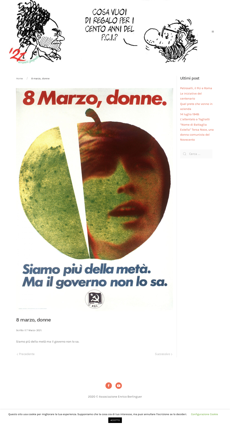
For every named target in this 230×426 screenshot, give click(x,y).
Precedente (25, 354)
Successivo (163, 354)
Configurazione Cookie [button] (204, 414)
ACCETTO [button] (115, 420)
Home (19, 78)
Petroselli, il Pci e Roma (196, 88)
